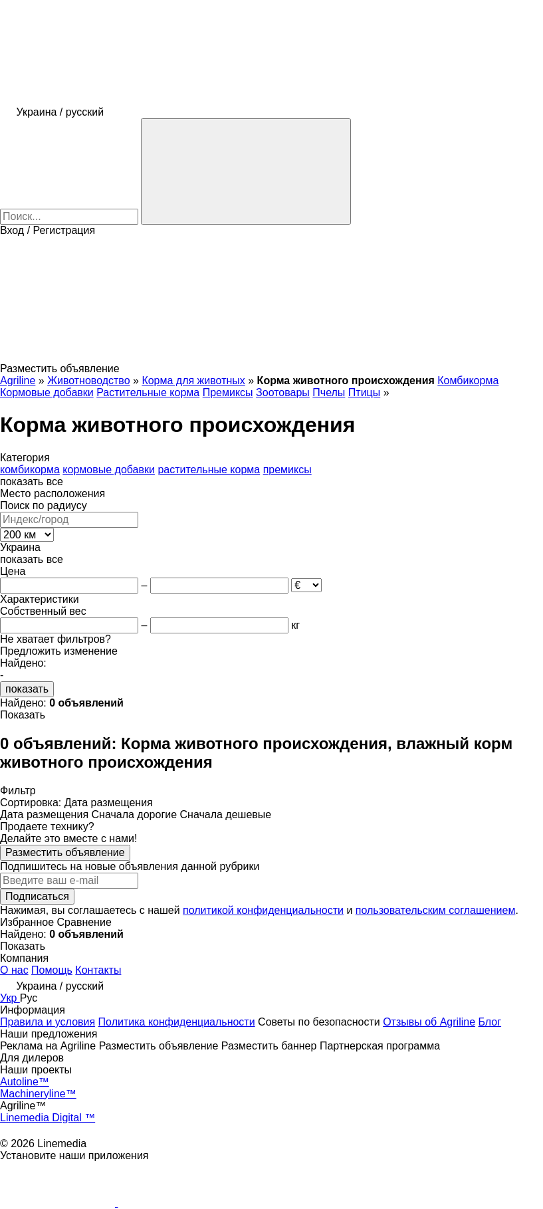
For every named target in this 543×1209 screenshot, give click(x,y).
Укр (10, 998)
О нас (14, 970)
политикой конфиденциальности (263, 910)
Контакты (98, 970)
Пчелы (328, 392)
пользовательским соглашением (436, 910)
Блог (490, 1022)
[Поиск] (246, 171)
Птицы (364, 392)
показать (27, 689)
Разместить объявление (65, 852)
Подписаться (37, 896)
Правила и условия (47, 1022)
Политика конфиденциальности (176, 1022)
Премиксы (228, 392)
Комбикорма (467, 380)
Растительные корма (147, 392)
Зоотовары (283, 392)
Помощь (51, 970)
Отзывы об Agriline (429, 1022)
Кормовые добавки (47, 392)
